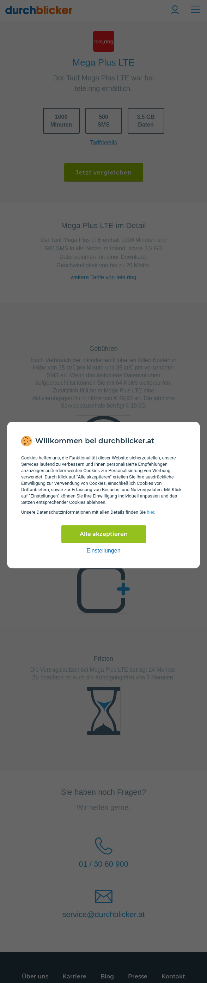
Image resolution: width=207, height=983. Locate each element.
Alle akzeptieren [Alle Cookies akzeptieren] (104, 534)
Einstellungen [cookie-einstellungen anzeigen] (103, 551)
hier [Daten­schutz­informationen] (150, 512)
